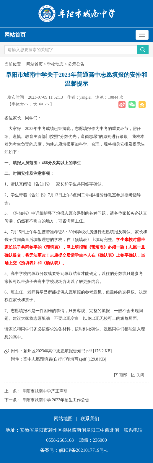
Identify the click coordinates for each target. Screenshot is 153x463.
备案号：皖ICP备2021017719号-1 (74, 450)
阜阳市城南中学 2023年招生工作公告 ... (58, 400)
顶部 (123, 375)
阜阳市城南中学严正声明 (45, 391)
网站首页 (15, 35)
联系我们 (89, 418)
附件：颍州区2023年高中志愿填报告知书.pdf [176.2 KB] (61, 351)
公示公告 (76, 64)
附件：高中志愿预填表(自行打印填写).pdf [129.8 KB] (58, 359)
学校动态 (55, 64)
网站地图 (63, 418)
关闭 (140, 375)
